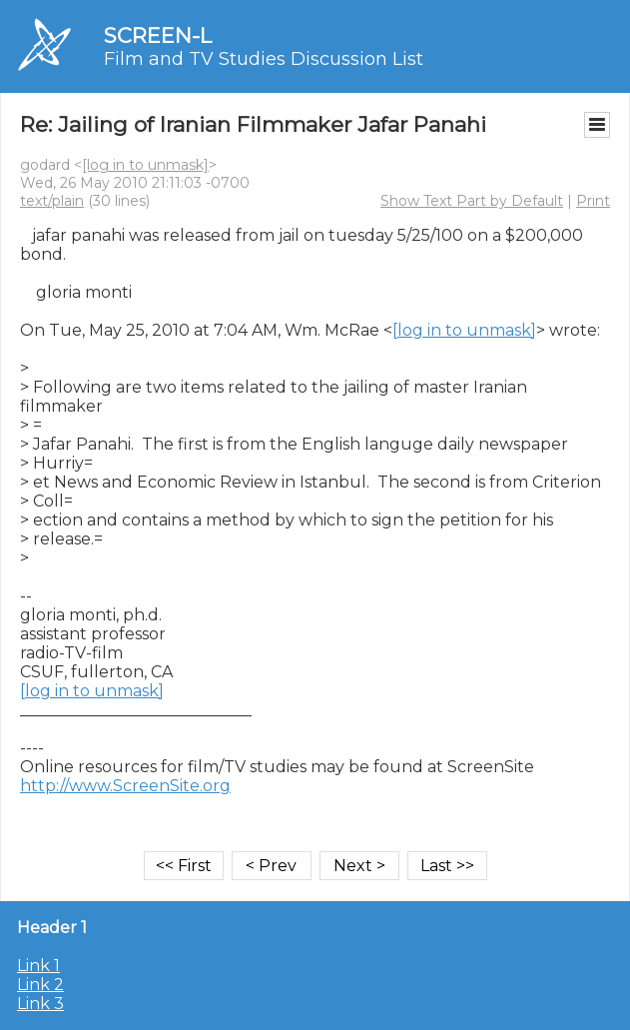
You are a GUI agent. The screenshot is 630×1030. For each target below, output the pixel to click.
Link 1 (38, 965)
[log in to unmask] (145, 165)
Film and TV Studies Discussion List (263, 59)
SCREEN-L (158, 35)
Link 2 (40, 984)
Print (593, 201)
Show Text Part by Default (471, 201)
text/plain (52, 201)
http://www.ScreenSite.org (125, 785)
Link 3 (40, 1003)
